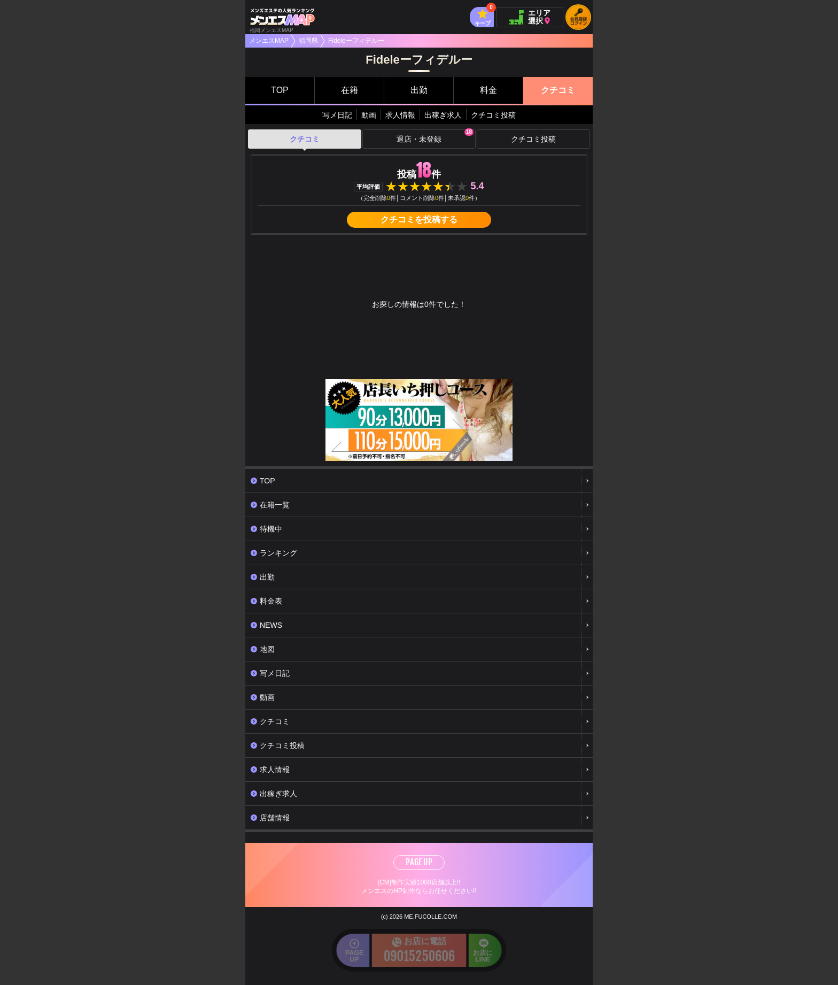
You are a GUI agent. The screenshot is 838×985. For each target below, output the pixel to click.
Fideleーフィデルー (356, 40)
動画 (368, 115)
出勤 (419, 90)
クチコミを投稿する (419, 219)
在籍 (349, 90)
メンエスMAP (269, 40)
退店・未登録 (435, 136)
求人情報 (400, 115)
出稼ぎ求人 (443, 115)
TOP (280, 90)
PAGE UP (419, 862)
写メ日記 (337, 115)
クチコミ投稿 (493, 115)
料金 (488, 90)
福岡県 (308, 40)
